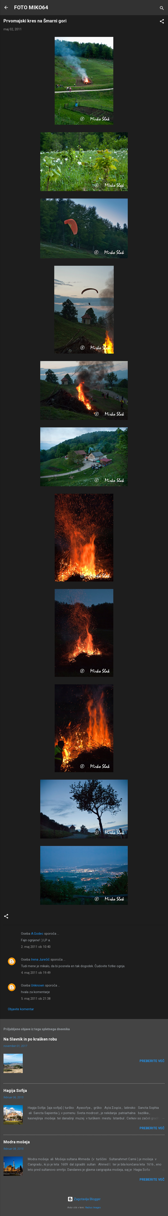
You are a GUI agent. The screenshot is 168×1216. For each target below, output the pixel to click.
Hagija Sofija (15, 1090)
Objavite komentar (21, 1009)
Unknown (37, 985)
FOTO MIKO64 (31, 7)
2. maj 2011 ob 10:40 (36, 947)
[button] (161, 22)
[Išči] (161, 9)
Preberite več (152, 1061)
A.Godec (37, 934)
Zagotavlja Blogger (84, 1199)
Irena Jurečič (40, 959)
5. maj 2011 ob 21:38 (36, 999)
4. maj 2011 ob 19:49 (36, 973)
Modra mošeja (17, 1142)
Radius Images (93, 1207)
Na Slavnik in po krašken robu (30, 1039)
